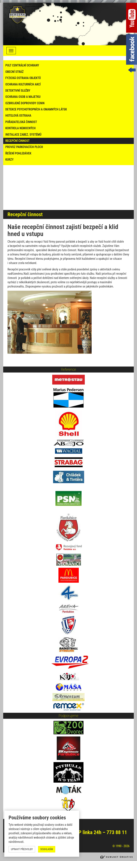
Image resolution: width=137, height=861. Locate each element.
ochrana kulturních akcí (23, 84)
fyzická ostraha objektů (23, 78)
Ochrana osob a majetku (22, 96)
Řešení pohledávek (18, 153)
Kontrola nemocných (20, 128)
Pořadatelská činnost (21, 122)
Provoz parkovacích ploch (24, 147)
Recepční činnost (17, 140)
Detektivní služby (17, 90)
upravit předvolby (22, 849)
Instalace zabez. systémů (23, 134)
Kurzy (9, 159)
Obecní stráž (14, 71)
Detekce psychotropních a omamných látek (36, 109)
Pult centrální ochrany (22, 65)
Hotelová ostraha (18, 115)
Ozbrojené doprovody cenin (25, 103)
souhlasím (46, 849)
